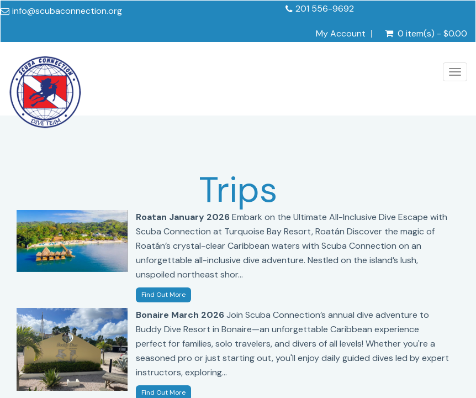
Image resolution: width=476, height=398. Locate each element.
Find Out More (163, 294)
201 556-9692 (324, 8)
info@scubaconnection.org (67, 11)
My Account (341, 34)
